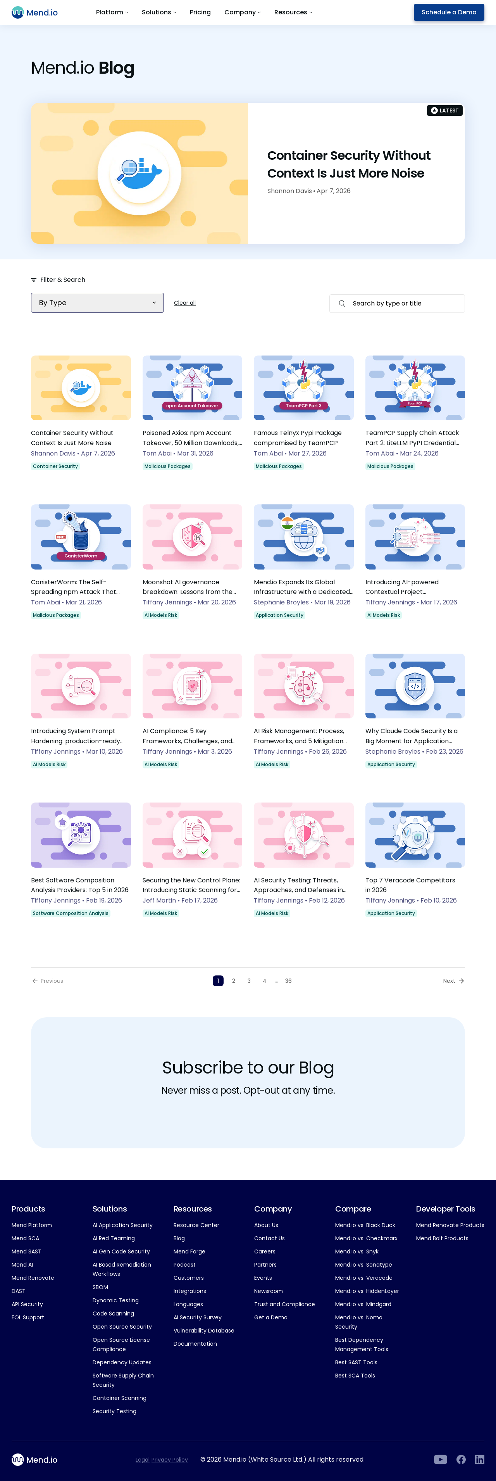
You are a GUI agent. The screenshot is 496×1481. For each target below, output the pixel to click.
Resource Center (196, 1225)
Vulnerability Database (204, 1330)
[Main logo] (39, 12)
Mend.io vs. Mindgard (363, 1304)
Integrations (190, 1291)
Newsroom (268, 1291)
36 (288, 981)
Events (263, 1278)
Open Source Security (122, 1327)
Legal (143, 1460)
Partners (265, 1265)
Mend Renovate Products (450, 1225)
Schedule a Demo (449, 12)
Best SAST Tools (356, 1362)
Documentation (195, 1344)
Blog (179, 1238)
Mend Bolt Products (442, 1238)
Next (449, 981)
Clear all (185, 303)
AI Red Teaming (114, 1238)
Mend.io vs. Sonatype (363, 1265)
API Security (27, 1304)
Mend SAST (26, 1251)
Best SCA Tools (355, 1375)
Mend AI (22, 1265)
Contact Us (269, 1238)
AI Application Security (123, 1225)
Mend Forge (189, 1251)
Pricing (200, 12)
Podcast (185, 1265)
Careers (265, 1251)
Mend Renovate (33, 1278)
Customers (189, 1278)
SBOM (100, 1287)
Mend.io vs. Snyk (357, 1251)
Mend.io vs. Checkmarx (366, 1238)
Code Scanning (113, 1313)
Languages (188, 1304)
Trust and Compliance (284, 1304)
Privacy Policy (170, 1460)
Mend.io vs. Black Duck (365, 1225)
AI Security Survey (198, 1317)
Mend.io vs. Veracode (364, 1278)
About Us (266, 1225)
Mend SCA (25, 1238)
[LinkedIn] (440, 1459)
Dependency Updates (122, 1362)
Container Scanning (119, 1398)
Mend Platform (32, 1225)
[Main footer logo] (39, 1459)
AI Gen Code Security (121, 1251)
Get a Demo (271, 1317)
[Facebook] (461, 1459)
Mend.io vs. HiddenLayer (367, 1291)
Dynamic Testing (116, 1300)
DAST (19, 1291)
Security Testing (114, 1411)
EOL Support (28, 1317)
